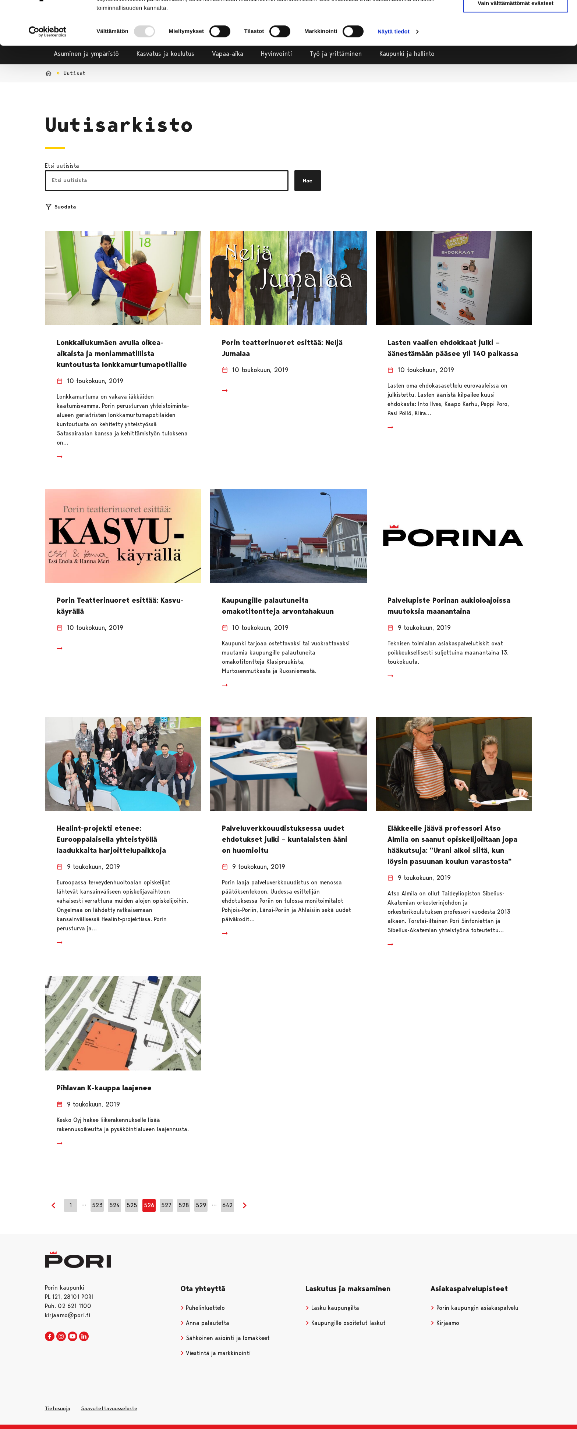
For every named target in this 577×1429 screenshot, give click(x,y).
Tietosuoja (57, 1408)
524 (114, 1205)
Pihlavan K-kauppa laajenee (104, 1087)
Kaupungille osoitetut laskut (345, 1322)
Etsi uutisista (62, 165)
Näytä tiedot (394, 68)
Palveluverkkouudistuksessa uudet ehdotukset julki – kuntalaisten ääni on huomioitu (284, 839)
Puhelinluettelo (202, 1307)
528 (183, 1205)
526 (149, 1205)
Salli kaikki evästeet (516, 18)
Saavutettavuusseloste (109, 1408)
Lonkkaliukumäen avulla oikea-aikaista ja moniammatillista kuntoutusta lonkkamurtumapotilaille (122, 353)
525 (132, 1205)
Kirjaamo (445, 1322)
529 (201, 1205)
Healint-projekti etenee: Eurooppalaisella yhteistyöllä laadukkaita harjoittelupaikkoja (111, 839)
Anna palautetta (205, 1322)
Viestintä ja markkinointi (215, 1353)
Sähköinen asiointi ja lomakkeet (225, 1337)
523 (97, 1205)
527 (166, 1205)
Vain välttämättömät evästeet (515, 40)
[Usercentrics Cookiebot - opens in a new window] (47, 68)
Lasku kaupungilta (332, 1307)
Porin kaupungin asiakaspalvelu (474, 1307)
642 (227, 1205)
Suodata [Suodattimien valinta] (61, 206)
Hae (307, 180)
